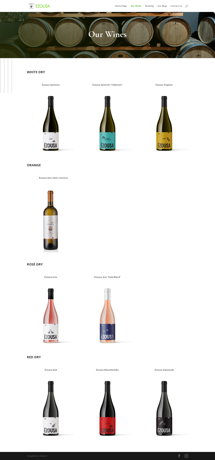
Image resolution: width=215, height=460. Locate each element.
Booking (149, 6)
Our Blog (162, 6)
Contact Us (176, 6)
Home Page (121, 6)
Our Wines (136, 6)
